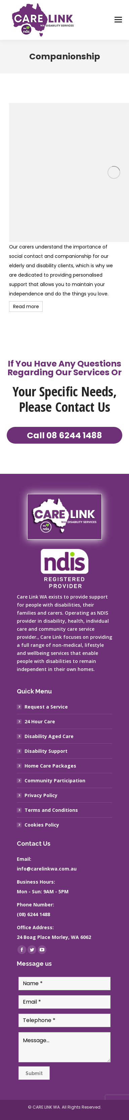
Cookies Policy (42, 825)
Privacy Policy (41, 795)
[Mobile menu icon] (118, 20)
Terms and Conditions (51, 810)
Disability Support (46, 751)
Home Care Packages (50, 766)
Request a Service (46, 707)
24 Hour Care (40, 721)
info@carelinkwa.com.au (47, 868)
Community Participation (55, 780)
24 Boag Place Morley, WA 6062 (54, 937)
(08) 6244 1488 (33, 914)
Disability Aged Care (49, 736)
